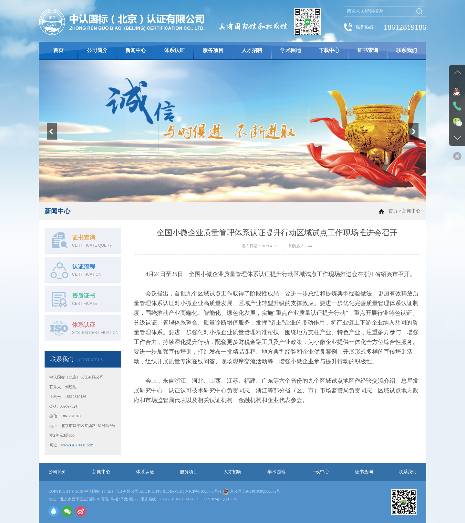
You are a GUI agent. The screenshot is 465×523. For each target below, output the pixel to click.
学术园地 (290, 50)
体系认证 (174, 50)
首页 (58, 50)
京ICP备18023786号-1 (203, 491)
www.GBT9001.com (77, 445)
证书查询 (367, 50)
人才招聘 (252, 50)
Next (413, 131)
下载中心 (329, 50)
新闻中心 (135, 50)
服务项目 (213, 50)
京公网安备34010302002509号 (255, 491)
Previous (51, 131)
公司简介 (97, 50)
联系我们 (406, 50)
